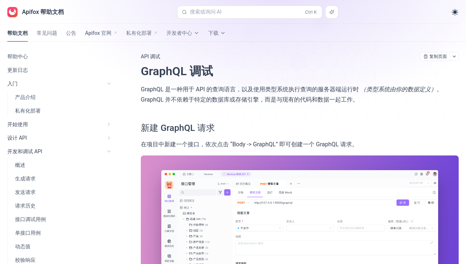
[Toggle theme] (455, 12)
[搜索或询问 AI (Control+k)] (249, 12)
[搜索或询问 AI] (331, 12)
